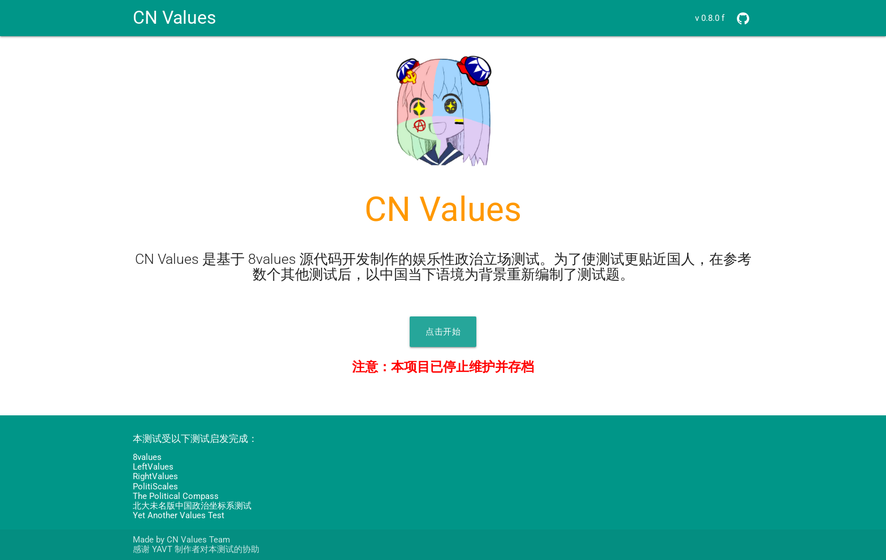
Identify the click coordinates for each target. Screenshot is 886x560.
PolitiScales (155, 486)
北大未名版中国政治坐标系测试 (192, 506)
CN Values (174, 17)
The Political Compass (176, 496)
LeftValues (153, 467)
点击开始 (443, 332)
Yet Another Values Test (178, 515)
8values (147, 457)
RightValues (155, 476)
